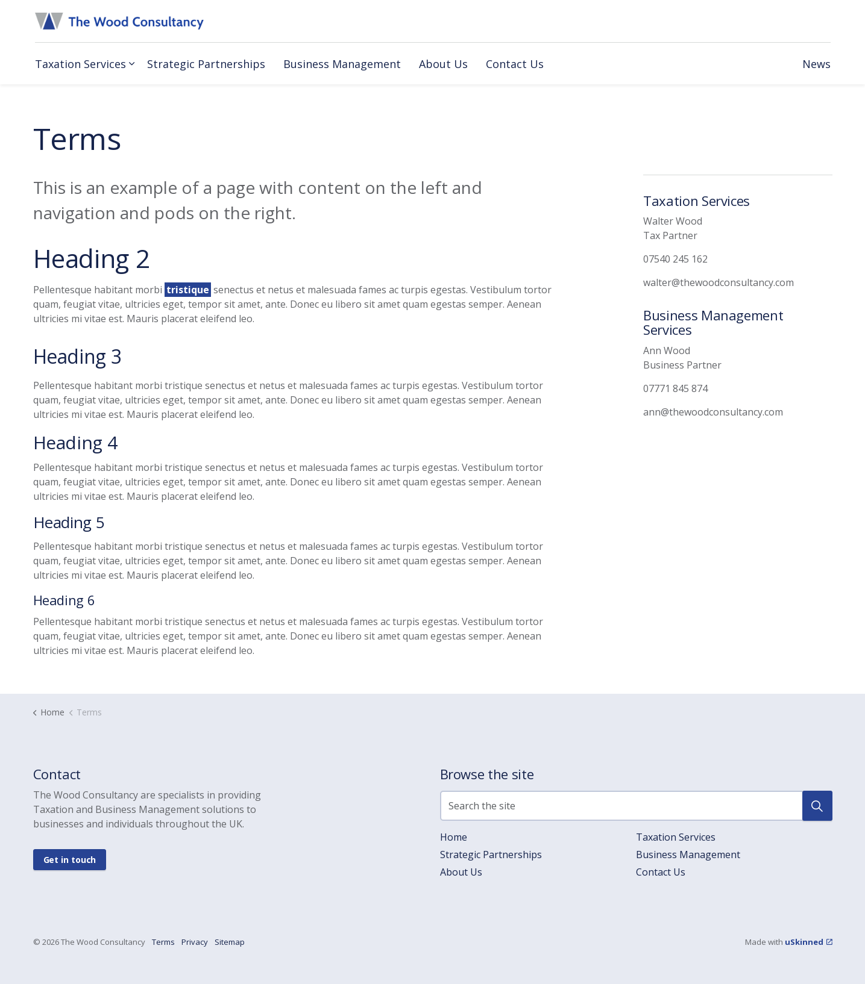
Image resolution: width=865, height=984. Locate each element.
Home (453, 837)
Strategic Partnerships (206, 64)
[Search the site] (636, 806)
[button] (817, 806)
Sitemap (230, 941)
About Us (443, 64)
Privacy (194, 941)
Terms (163, 941)
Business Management (342, 64)
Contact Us (515, 64)
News (816, 64)
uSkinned (808, 941)
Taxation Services (80, 64)
